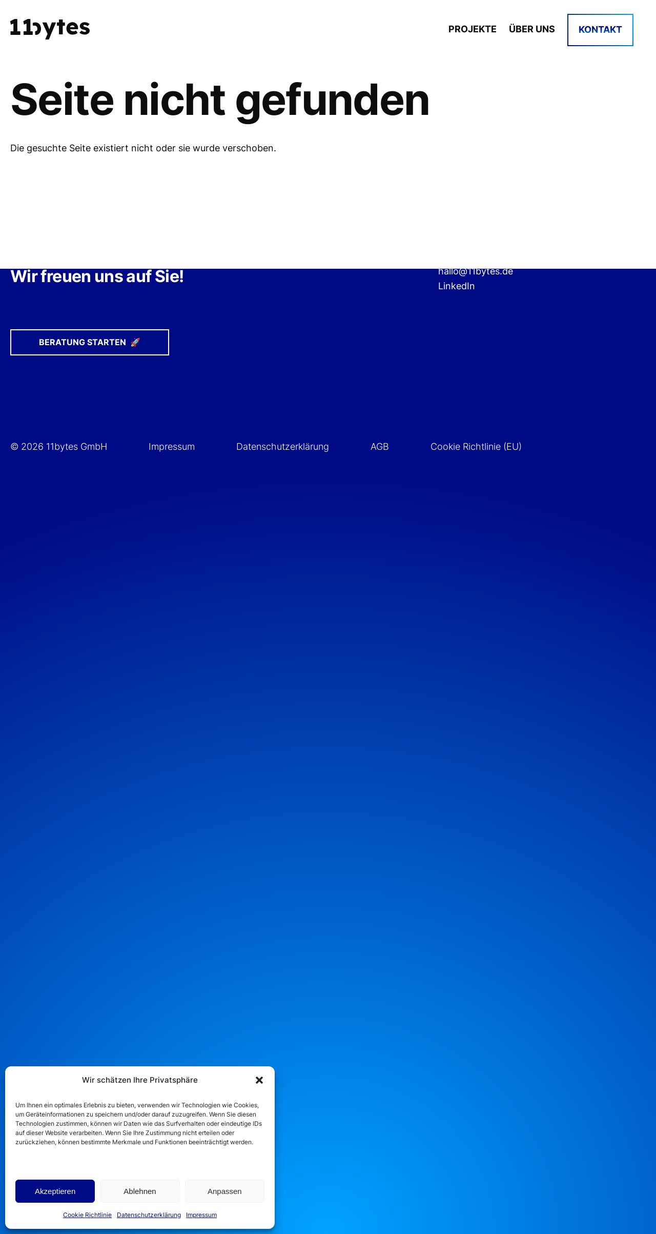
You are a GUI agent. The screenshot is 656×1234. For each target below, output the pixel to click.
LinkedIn (456, 286)
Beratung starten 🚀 (89, 342)
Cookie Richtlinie (87, 1215)
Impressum (201, 1215)
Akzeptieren (55, 1191)
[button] (259, 1080)
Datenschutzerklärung (149, 1215)
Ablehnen (140, 1191)
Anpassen (225, 1191)
